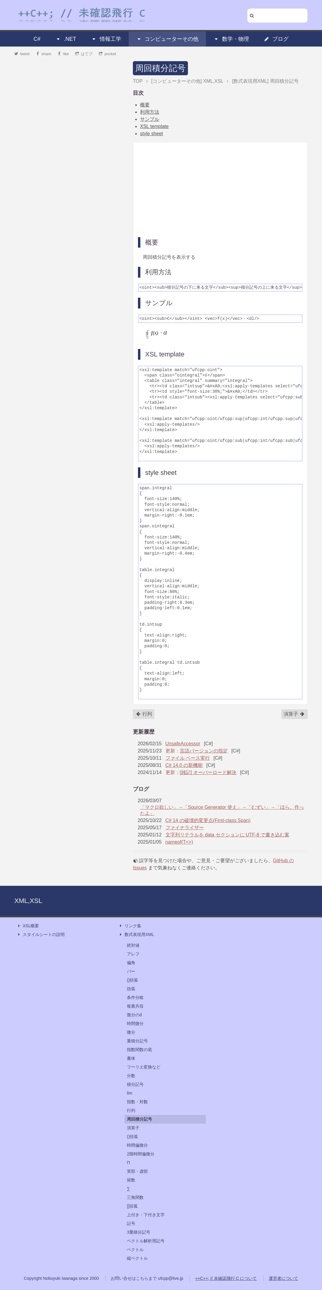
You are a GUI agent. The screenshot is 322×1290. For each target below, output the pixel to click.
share (43, 54)
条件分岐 (135, 997)
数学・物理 (231, 38)
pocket (107, 54)
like (63, 54)
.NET (65, 38)
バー (131, 971)
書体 (131, 1058)
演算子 (294, 714)
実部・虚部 (137, 1171)
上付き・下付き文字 (146, 1214)
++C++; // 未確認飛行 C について (226, 1278)
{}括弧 (132, 980)
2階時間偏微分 (140, 1153)
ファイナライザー (184, 827)
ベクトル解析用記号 (146, 1240)
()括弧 (132, 1136)
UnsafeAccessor (183, 743)
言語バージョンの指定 (204, 750)
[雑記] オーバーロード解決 (208, 772)
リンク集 (130, 926)
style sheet (151, 133)
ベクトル (135, 1249)
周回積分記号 (160, 68)
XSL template (154, 126)
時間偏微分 (137, 1145)
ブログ (276, 38)
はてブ (84, 54)
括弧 (131, 988)
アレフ (133, 954)
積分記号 (135, 1084)
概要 (145, 104)
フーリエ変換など (143, 1067)
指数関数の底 (139, 1049)
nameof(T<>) (179, 842)
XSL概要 (28, 926)
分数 (131, 1075)
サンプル (149, 119)
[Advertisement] (220, 189)
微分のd (134, 1014)
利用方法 (149, 112)
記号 (131, 1223)
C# (37, 39)
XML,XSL (28, 900)
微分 (131, 1032)
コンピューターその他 (167, 38)
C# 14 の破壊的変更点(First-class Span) (208, 820)
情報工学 (106, 38)
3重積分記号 (138, 1232)
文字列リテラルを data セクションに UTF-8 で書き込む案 (227, 834)
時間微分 (135, 1023)
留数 (131, 1180)
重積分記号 (137, 1040)
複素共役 (135, 1006)
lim (129, 1093)
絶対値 (133, 945)
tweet (22, 54)
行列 (144, 714)
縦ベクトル (137, 1258)
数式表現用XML (136, 934)
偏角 (131, 962)
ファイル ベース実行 (187, 758)
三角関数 (135, 1197)
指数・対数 (137, 1101)
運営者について (283, 1278)
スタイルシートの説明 (41, 934)
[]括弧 (132, 1206)
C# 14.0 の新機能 (184, 765)
